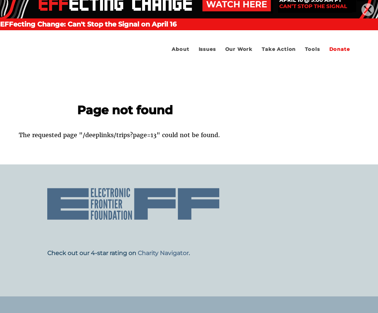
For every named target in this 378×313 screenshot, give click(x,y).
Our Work (238, 49)
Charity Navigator (163, 253)
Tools (312, 49)
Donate (339, 49)
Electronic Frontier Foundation (78, 70)
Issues (207, 49)
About (180, 49)
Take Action (279, 49)
